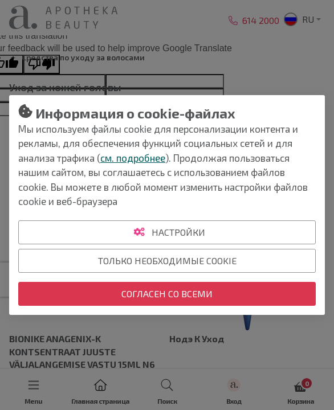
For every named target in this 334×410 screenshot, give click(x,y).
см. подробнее (132, 157)
